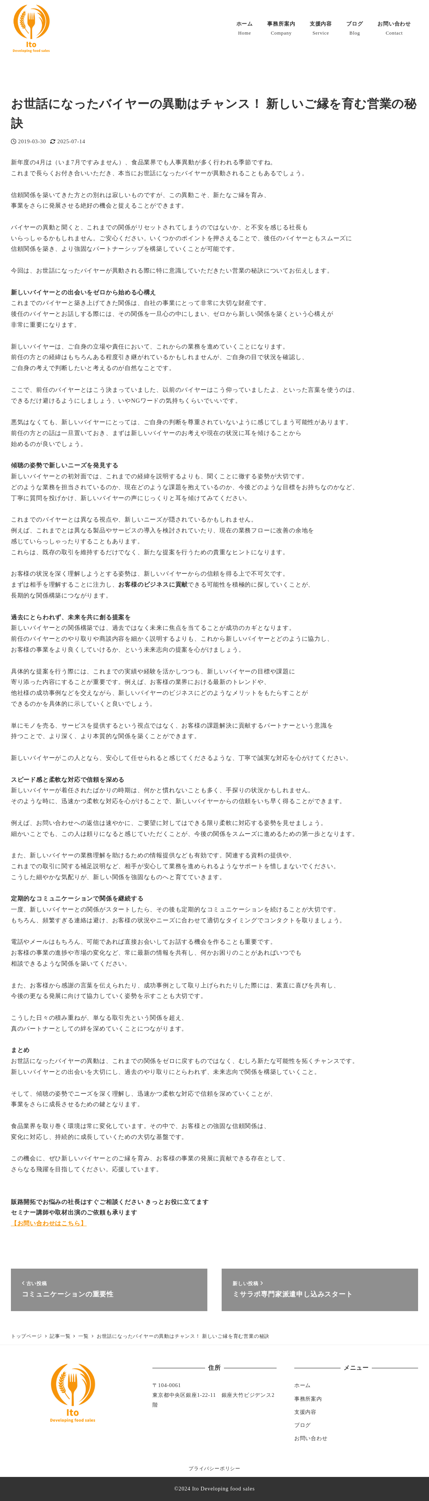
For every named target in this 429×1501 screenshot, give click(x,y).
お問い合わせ (311, 1438)
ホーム (302, 1385)
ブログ (302, 1425)
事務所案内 (308, 1399)
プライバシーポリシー (214, 1468)
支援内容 (305, 1412)
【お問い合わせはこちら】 (49, 1223)
